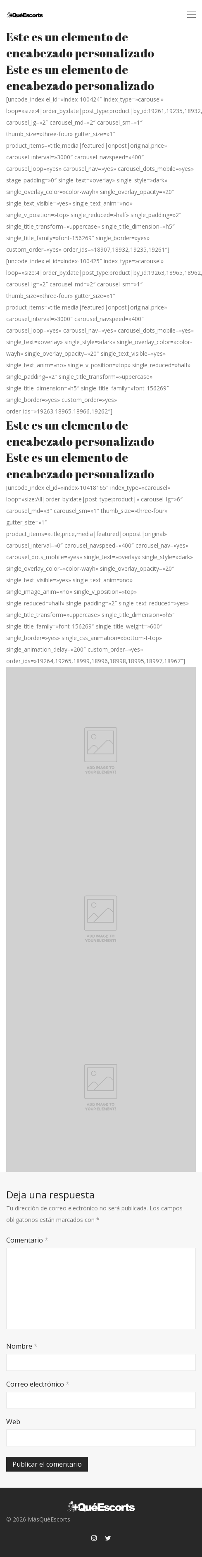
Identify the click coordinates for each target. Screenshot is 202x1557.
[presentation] (62, 1442)
